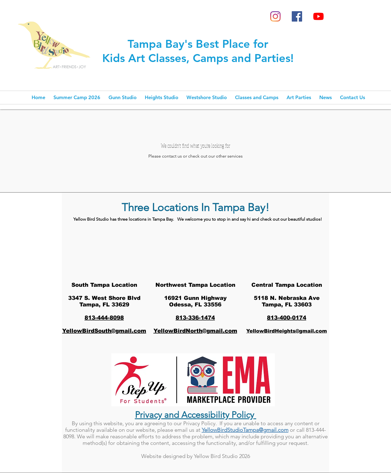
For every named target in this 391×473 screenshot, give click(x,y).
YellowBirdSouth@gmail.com (104, 331)
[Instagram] (275, 16)
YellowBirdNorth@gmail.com (195, 331)
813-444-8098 (104, 318)
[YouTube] (318, 16)
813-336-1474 (195, 318)
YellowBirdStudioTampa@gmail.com (245, 430)
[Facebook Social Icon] (297, 16)
